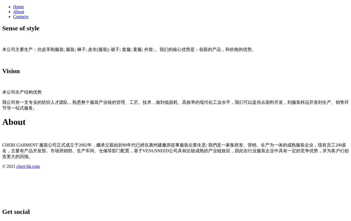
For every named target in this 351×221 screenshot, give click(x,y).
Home (18, 6)
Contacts (21, 16)
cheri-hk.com (28, 166)
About (18, 11)
